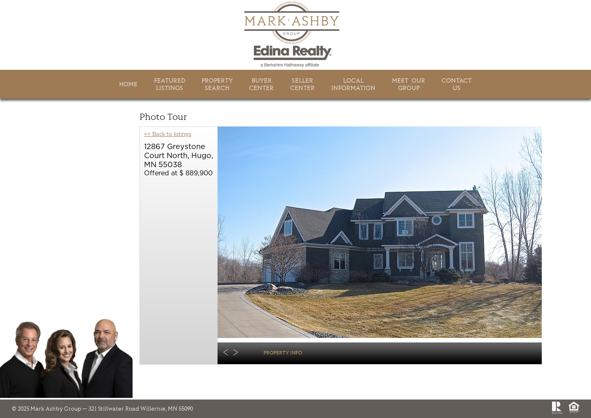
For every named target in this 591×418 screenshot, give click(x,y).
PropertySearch (217, 84)
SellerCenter (302, 84)
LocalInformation (353, 84)
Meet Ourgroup (408, 84)
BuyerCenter (261, 84)
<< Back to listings (167, 134)
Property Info (282, 352)
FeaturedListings (169, 84)
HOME (128, 84)
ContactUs (457, 84)
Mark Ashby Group (295, 34)
